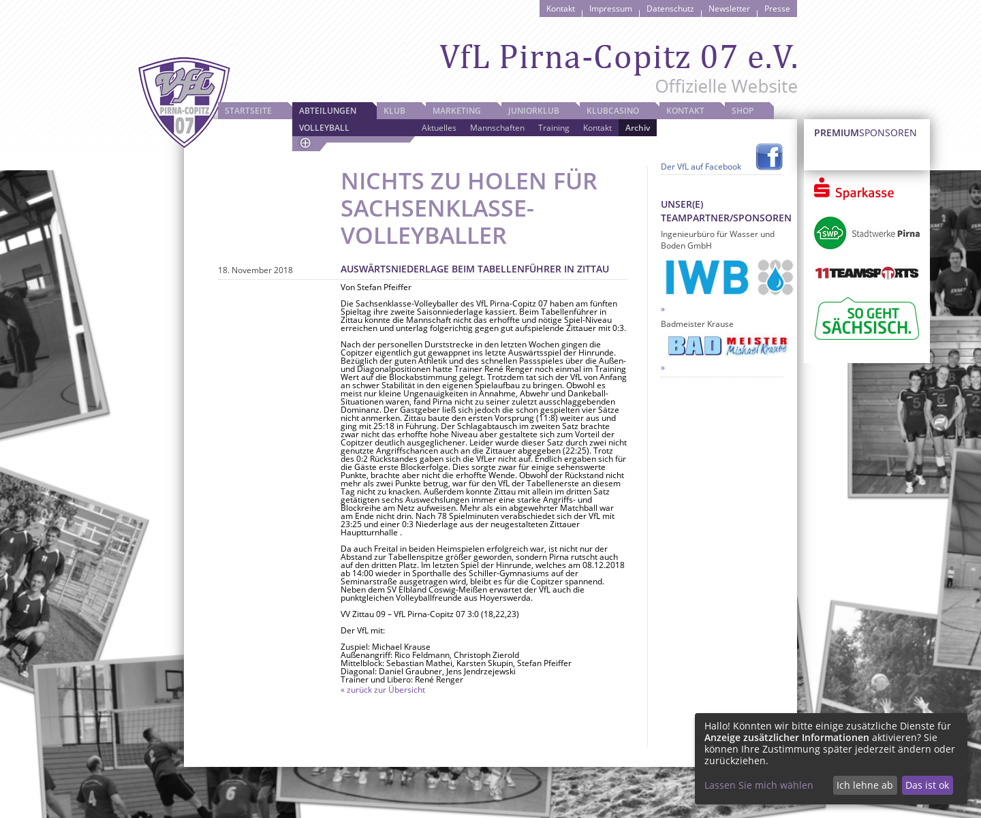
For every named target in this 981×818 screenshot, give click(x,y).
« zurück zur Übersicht (383, 689)
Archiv (637, 127)
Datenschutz (670, 8)
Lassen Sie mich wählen (758, 785)
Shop (742, 110)
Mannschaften (497, 127)
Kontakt (560, 8)
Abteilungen (327, 110)
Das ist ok (927, 784)
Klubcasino (613, 110)
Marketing (457, 110)
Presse (777, 8)
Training (554, 127)
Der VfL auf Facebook (701, 166)
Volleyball (324, 127)
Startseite (248, 110)
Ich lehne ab (865, 784)
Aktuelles (439, 127)
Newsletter (729, 8)
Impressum (610, 8)
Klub (394, 110)
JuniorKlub (533, 110)
